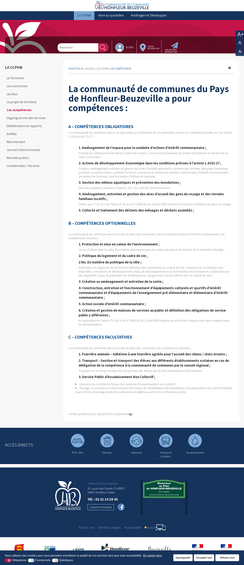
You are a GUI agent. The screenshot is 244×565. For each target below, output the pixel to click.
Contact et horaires (100, 510)
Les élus (12, 97)
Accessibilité (133, 530)
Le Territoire (15, 81)
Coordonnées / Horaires (23, 169)
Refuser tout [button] (227, 557)
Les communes (17, 89)
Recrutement (16, 145)
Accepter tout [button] (204, 557)
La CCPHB (84, 18)
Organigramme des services (26, 121)
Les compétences (19, 113)
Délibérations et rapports (24, 129)
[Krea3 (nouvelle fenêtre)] (155, 531)
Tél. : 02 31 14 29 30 (102, 502)
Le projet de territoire (22, 105)
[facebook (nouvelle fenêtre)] (121, 510)
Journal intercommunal (23, 153)
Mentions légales (109, 530)
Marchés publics (18, 161)
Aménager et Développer (149, 18)
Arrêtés (12, 137)
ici (130, 417)
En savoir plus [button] (152, 555)
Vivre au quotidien (111, 18)
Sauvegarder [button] (183, 557)
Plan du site (87, 530)
